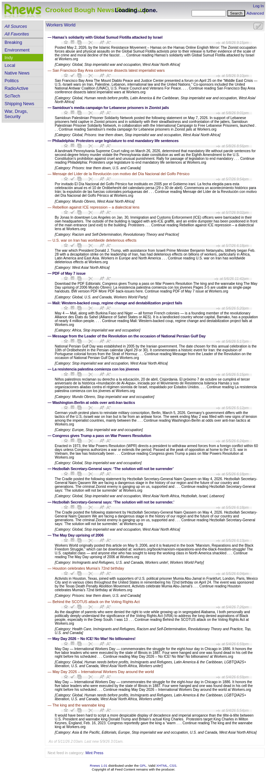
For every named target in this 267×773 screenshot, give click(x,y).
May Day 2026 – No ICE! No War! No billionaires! (94, 639)
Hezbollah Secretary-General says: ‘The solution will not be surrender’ (113, 469)
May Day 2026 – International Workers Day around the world (103, 672)
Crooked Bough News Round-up (96, 10)
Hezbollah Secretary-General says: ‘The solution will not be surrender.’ (113, 502)
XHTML (162, 765)
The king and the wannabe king (78, 705)
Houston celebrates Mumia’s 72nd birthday (88, 568)
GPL (143, 765)
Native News (17, 73)
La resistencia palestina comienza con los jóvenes (95, 369)
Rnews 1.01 (98, 765)
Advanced (255, 13)
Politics (12, 80)
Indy (9, 57)
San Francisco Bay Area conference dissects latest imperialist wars (108, 70)
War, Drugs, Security (16, 114)
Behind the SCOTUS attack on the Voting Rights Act (96, 602)
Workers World (60, 25)
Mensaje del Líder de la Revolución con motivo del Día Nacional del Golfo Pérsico (120, 174)
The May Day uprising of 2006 (78, 535)
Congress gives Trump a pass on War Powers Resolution (101, 436)
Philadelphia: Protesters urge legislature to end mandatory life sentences (115, 141)
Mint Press (94, 753)
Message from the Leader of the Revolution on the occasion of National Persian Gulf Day (129, 336)
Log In (258, 6)
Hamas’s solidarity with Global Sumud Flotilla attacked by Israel (107, 37)
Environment (17, 50)
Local (10, 65)
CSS (172, 765)
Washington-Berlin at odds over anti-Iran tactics (93, 402)
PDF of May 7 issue (69, 273)
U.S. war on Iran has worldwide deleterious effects (94, 240)
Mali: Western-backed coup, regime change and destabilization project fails (117, 303)
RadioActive (16, 88)
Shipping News (19, 103)
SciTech (12, 96)
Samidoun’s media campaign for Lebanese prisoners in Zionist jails (110, 108)
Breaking (13, 42)
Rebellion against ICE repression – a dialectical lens (95, 207)
